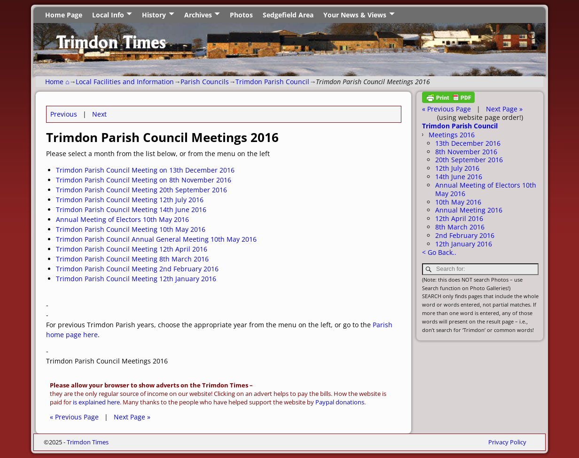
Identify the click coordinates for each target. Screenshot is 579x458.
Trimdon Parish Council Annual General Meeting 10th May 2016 (156, 239)
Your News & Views (354, 14)
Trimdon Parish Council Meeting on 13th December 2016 (145, 170)
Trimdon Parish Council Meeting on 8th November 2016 (143, 179)
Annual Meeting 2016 (468, 209)
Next (99, 114)
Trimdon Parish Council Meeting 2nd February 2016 (137, 268)
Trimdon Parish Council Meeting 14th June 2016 (131, 209)
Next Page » (132, 416)
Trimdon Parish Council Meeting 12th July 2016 (129, 199)
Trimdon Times (88, 442)
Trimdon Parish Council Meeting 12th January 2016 (136, 278)
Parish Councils (204, 81)
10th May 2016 (458, 201)
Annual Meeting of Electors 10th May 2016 (122, 219)
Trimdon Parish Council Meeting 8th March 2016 (132, 258)
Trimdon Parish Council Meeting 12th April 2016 (131, 249)
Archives (198, 14)
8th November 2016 (466, 151)
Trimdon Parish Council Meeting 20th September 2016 (141, 189)
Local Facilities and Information (125, 81)
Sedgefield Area (288, 14)
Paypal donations (339, 402)
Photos (241, 14)
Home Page (63, 14)
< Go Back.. (439, 252)
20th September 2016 (469, 159)
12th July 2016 (457, 168)
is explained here (96, 402)
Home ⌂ (57, 81)
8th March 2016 (460, 226)
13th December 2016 (468, 143)
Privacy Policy (507, 442)
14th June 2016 (458, 176)
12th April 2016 (459, 218)
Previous (63, 114)
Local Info (108, 14)
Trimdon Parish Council (272, 81)
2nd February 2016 (464, 235)
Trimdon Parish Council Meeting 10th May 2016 (130, 229)
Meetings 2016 (452, 134)
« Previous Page (74, 416)
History (154, 14)
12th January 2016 (463, 243)
